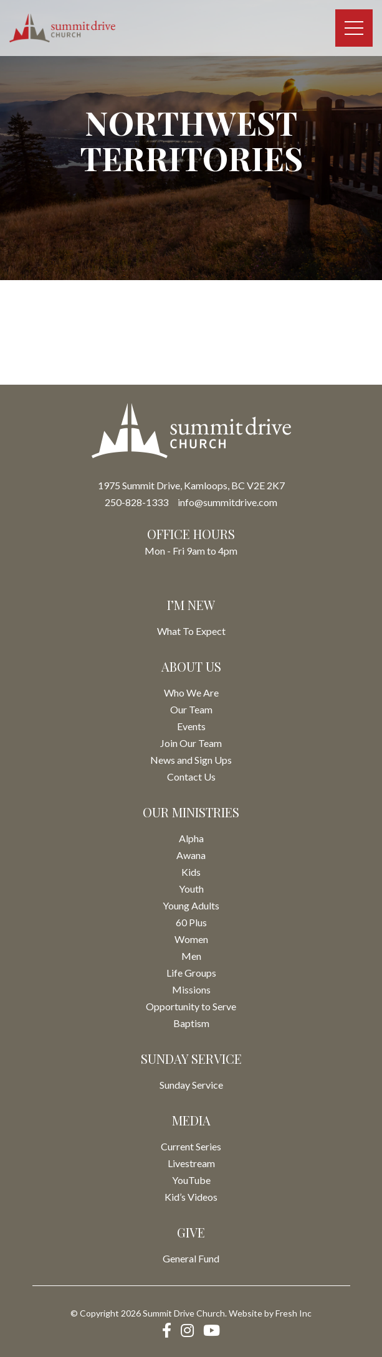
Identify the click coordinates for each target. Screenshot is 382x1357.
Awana (191, 855)
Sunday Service (191, 1085)
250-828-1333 (136, 502)
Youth (191, 888)
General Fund (191, 1258)
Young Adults (191, 905)
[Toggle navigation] (354, 28)
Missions (191, 989)
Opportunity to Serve (191, 1006)
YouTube (191, 1180)
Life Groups (191, 973)
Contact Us (191, 776)
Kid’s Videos (191, 1197)
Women (191, 939)
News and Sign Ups (191, 760)
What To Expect (191, 631)
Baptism (191, 1023)
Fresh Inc (293, 1313)
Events (191, 726)
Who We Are (191, 692)
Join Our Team (191, 743)
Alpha (191, 838)
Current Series (191, 1146)
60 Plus (191, 922)
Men (191, 956)
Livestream (191, 1163)
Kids (191, 872)
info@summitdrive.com (227, 502)
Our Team (191, 709)
